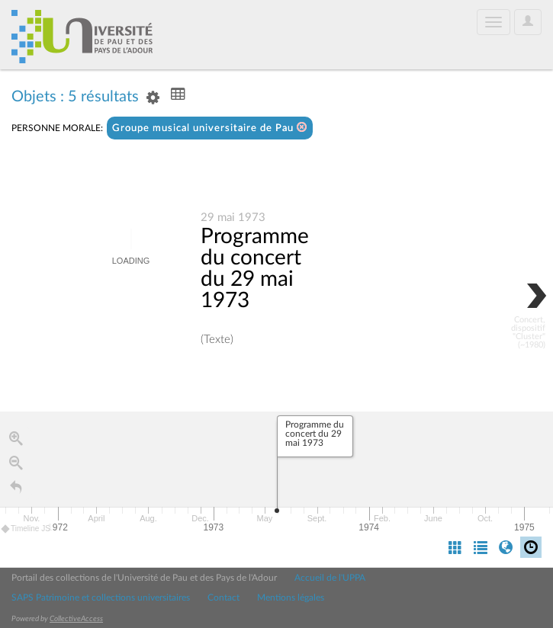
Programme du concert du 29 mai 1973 (255, 269)
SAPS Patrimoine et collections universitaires (100, 597)
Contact (223, 597)
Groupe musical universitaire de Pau (209, 127)
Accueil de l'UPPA (329, 577)
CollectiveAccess (76, 619)
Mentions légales (290, 597)
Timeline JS (26, 529)
